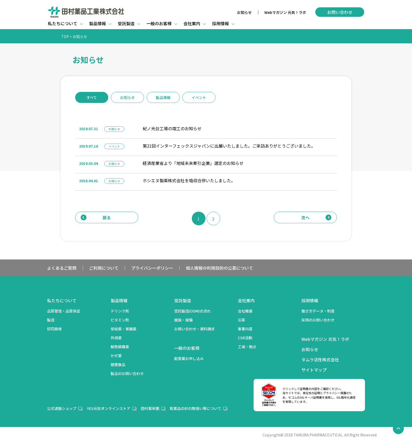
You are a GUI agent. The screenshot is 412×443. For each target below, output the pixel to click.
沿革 (241, 319)
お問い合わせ (339, 12)
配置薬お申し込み (189, 358)
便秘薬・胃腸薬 (123, 328)
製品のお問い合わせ (127, 373)
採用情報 (309, 300)
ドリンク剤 (120, 311)
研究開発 (54, 328)
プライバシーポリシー (152, 268)
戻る (96, 217)
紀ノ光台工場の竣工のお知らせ (172, 128)
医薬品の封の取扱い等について (195, 408)
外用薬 (116, 337)
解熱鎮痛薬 (120, 346)
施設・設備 (183, 319)
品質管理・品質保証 (63, 311)
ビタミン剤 (120, 319)
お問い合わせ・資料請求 (194, 328)
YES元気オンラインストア (108, 408)
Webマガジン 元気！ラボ (285, 12)
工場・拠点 (247, 346)
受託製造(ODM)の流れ (192, 311)
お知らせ (244, 12)
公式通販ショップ (61, 408)
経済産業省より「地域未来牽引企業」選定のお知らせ (193, 163)
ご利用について (104, 268)
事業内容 (245, 328)
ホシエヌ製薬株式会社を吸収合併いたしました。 (189, 180)
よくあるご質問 (61, 268)
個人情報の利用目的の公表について (219, 268)
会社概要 (245, 311)
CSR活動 (245, 337)
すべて (91, 97)
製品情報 (163, 97)
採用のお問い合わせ (317, 319)
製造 (50, 319)
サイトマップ (314, 370)
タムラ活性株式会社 (320, 359)
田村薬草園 (150, 408)
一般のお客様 (186, 348)
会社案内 (246, 300)
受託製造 (182, 300)
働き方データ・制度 (317, 311)
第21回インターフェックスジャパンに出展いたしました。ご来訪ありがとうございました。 (229, 146)
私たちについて (61, 300)
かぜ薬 (116, 355)
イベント (199, 97)
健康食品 (118, 364)
